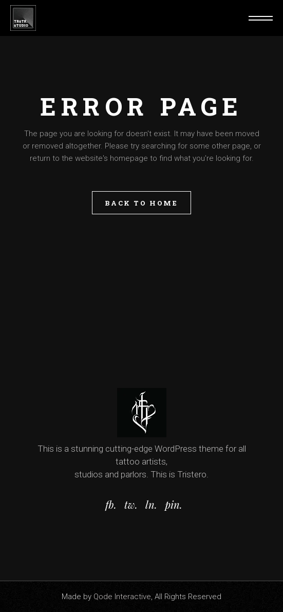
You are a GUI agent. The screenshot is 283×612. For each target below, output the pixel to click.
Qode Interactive (122, 596)
